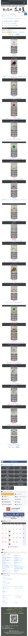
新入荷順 (9, 32)
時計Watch (7, 472)
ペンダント (5, 604)
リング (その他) (17, 597)
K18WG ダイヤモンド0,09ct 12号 (14, 424)
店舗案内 (15, 608)
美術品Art (7, 480)
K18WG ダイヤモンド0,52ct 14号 (14, 404)
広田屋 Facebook (9, 462)
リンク (10, 611)
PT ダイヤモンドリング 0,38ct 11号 (14, 363)
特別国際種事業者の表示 (10, 609)
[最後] (17, 34)
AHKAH (17, 555)
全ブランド (19, 18)
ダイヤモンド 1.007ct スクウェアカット (14, 220)
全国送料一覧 (5, 499)
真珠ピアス (5, 591)
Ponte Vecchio (8, 565)
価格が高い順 (21, 32)
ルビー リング (5, 598)
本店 (4, 549)
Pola (16, 563)
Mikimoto (6, 562)
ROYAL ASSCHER (12, 567)
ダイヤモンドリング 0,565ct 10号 (14, 383)
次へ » (13, 34)
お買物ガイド (5, 496)
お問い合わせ (18, 504)
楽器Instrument (20, 480)
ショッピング (4, 18)
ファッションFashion (20, 476)
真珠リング (5, 597)
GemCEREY (19, 558)
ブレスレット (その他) (7, 579)
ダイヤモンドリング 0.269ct (14, 445)
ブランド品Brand (7, 468)
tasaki (5, 568)
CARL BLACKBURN (10, 557)
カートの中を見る (6, 494)
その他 (15, 571)
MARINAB (18, 560)
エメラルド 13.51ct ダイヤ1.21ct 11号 (14, 158)
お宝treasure (7, 484)
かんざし (16, 602)
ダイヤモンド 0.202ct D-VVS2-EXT (14, 139)
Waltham (6, 571)
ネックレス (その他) (18, 586)
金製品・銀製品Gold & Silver (7, 488)
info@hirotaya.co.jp (14, 630)
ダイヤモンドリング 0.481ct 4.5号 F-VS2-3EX (14, 179)
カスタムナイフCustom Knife (20, 484)
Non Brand (7, 563)
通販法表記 (18, 499)
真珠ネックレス (6, 588)
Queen (17, 565)
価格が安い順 (15, 32)
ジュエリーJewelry (20, 472)
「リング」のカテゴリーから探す (10, 25)
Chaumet (18, 557)
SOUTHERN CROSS (20, 567)
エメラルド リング (18, 595)
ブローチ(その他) (6, 582)
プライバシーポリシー (20, 609)
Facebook (17, 501)
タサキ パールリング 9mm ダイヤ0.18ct (14, 240)
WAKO (16, 570)
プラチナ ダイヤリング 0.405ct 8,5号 (14, 97)
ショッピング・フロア (7, 464)
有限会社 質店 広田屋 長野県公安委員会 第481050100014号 (17, 0)
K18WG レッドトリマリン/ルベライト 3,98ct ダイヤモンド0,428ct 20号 (14, 76)
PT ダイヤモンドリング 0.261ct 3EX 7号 (14, 302)
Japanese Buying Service (14, 511)
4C (3, 555)
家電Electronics (7, 476)
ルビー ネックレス (18, 588)
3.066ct (14, 55)
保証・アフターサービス (20, 496)
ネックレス (4, 585)
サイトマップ (14, 611)
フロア (12, 18)
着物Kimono (20, 468)
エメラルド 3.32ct (14, 322)
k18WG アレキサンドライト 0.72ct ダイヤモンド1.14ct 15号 (14, 199)
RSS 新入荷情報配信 (7, 504)
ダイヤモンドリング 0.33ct (14, 261)
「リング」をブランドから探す (10, 23)
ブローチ (4, 581)
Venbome (6, 570)
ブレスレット (5, 577)
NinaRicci (18, 562)
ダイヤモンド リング (7, 595)
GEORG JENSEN (9, 560)
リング (3, 594)
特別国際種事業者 (6, 501)
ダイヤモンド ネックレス (8, 586)
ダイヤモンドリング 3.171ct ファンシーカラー (14, 281)
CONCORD (6, 558)
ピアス (3, 590)
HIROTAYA (5, 3)
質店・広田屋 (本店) (6, 627)
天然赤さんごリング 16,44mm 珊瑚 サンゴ (14, 118)
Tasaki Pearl (18, 568)
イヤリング (5, 602)
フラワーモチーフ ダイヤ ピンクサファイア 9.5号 (14, 342)
